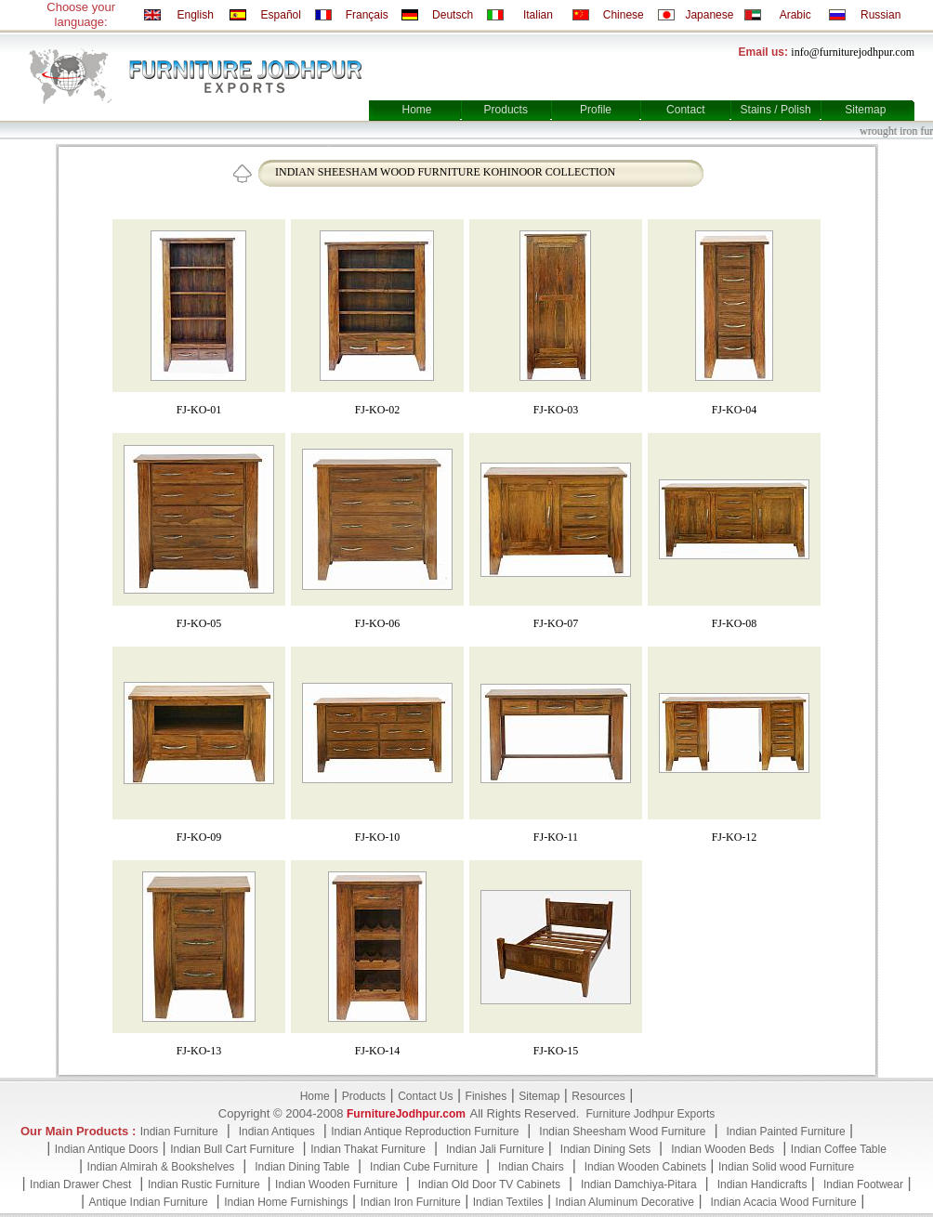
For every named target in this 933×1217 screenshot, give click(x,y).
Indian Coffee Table (839, 1149)
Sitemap (865, 109)
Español (281, 14)
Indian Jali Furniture (495, 1149)
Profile (595, 109)
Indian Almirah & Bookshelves (161, 1166)
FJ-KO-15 (556, 1050)
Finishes (486, 1096)
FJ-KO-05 (199, 623)
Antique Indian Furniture (148, 1202)
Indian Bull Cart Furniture (232, 1149)
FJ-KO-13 (199, 1050)
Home (416, 109)
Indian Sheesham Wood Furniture (622, 1131)
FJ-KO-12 (734, 837)
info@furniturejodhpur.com (852, 52)
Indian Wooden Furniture (336, 1184)
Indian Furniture (179, 1131)
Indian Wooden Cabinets (645, 1166)
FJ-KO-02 (378, 409)
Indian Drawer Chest (80, 1184)
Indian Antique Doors (106, 1149)
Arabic (795, 14)
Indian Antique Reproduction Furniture (425, 1131)
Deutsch (452, 14)
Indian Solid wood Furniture (786, 1166)
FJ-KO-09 (199, 837)
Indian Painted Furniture (785, 1131)
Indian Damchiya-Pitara (639, 1184)
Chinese (623, 14)
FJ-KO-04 (734, 409)
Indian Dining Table (302, 1166)
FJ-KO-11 (555, 837)
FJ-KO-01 (199, 409)
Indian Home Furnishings (286, 1202)
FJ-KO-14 (378, 1050)
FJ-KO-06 (378, 623)
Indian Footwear (863, 1184)
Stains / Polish (776, 109)
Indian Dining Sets (605, 1149)
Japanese (709, 14)
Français (367, 14)
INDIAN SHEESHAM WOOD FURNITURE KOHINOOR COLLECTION (445, 171)
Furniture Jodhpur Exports (650, 1113)
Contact (685, 109)
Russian (880, 14)
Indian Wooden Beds (722, 1149)
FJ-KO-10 (378, 837)
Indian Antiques (277, 1131)
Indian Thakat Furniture (368, 1149)
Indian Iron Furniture (411, 1202)
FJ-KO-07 (556, 623)
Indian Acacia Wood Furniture (784, 1202)
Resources (598, 1096)
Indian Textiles (508, 1202)
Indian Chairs (531, 1166)
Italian (538, 14)
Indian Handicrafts (762, 1184)
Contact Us (425, 1096)
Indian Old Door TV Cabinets (489, 1184)
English (195, 14)
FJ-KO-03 (556, 409)
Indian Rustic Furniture (205, 1184)
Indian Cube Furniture (424, 1166)
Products (506, 109)
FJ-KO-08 (734, 623)
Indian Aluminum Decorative (625, 1202)
